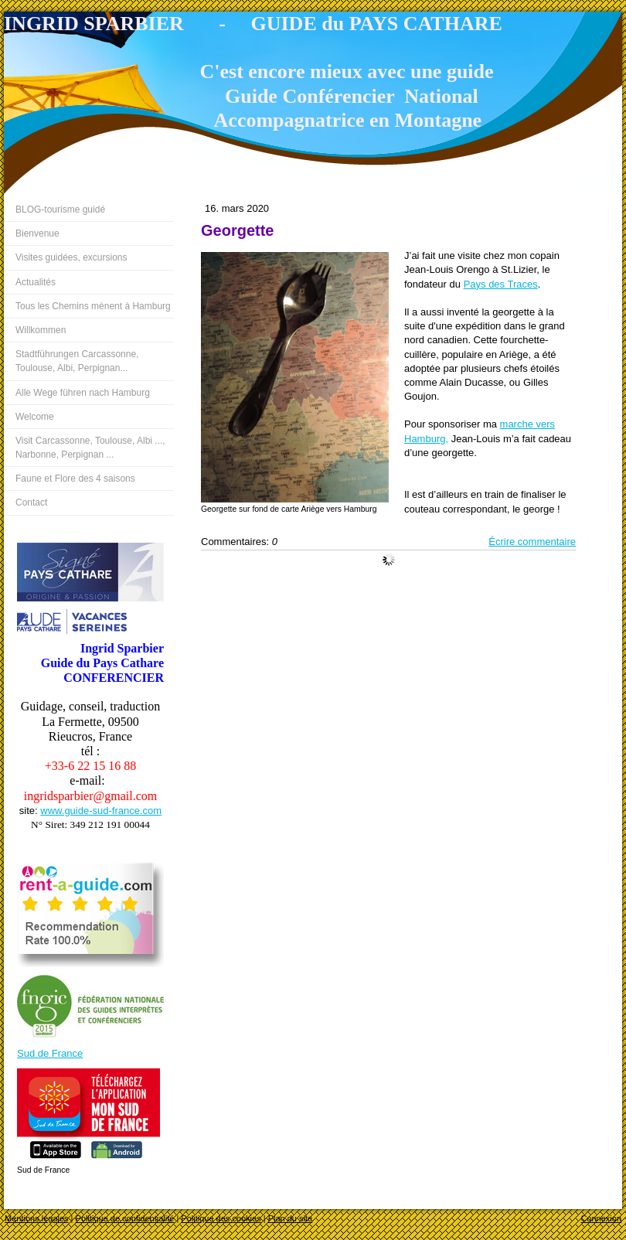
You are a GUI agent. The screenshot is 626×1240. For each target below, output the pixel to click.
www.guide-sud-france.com (101, 810)
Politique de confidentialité (125, 1218)
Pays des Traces (501, 284)
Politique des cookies (220, 1218)
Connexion (600, 1218)
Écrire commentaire (532, 541)
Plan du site (290, 1218)
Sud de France (50, 1053)
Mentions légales (37, 1218)
